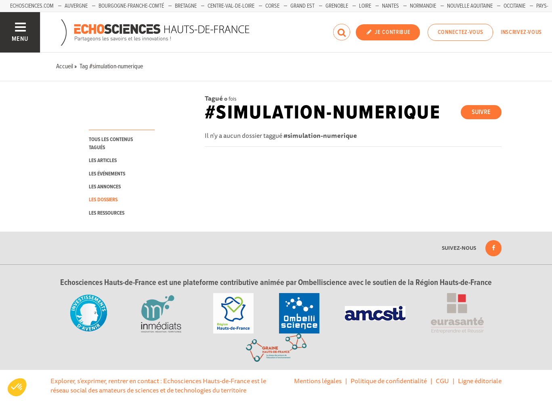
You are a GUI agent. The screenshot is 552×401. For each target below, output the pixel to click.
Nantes (390, 6)
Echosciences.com (32, 6)
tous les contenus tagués (111, 143)
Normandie (423, 6)
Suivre (481, 112)
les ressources (106, 213)
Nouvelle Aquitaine (470, 6)
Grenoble (336, 6)
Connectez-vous (460, 32)
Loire (365, 6)
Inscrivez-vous (521, 32)
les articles (103, 160)
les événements (107, 174)
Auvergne (76, 6)
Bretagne (186, 6)
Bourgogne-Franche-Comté (131, 6)
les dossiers (103, 199)
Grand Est (302, 6)
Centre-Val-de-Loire (231, 6)
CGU (442, 381)
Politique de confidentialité (389, 381)
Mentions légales (318, 381)
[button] (17, 387)
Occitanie (514, 6)
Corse (272, 6)
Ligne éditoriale (480, 381)
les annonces (105, 187)
